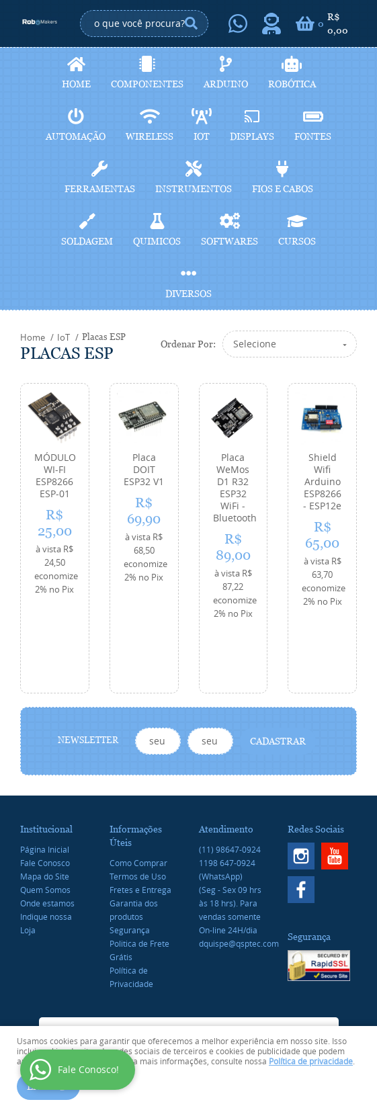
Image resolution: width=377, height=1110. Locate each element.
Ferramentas (100, 188)
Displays (252, 136)
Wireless (149, 136)
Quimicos (157, 241)
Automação (76, 136)
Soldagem (87, 241)
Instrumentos (193, 188)
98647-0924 (230, 790)
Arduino (226, 84)
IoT (202, 136)
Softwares (229, 241)
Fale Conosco (45, 803)
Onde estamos (47, 844)
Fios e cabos (282, 188)
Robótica (292, 84)
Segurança (130, 870)
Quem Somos (45, 830)
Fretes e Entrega (140, 830)
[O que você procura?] (191, 23)
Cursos (297, 241)
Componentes (147, 84)
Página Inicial (44, 790)
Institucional (46, 770)
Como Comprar (138, 803)
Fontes (312, 136)
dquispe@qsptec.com (239, 884)
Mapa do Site (44, 817)
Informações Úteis (136, 777)
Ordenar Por (187, 344)
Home (76, 84)
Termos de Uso (138, 817)
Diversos (188, 293)
